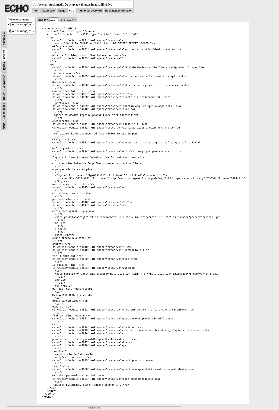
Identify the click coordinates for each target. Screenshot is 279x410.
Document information (118, 10)
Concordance (4, 111)
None (4, 126)
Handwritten (4, 82)
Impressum (94, 408)
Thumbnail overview (89, 10)
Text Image (48, 10)
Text (35, 10)
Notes (4, 96)
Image (61, 10)
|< (45, 19)
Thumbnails (4, 39)
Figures (4, 66)
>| (75, 19)
